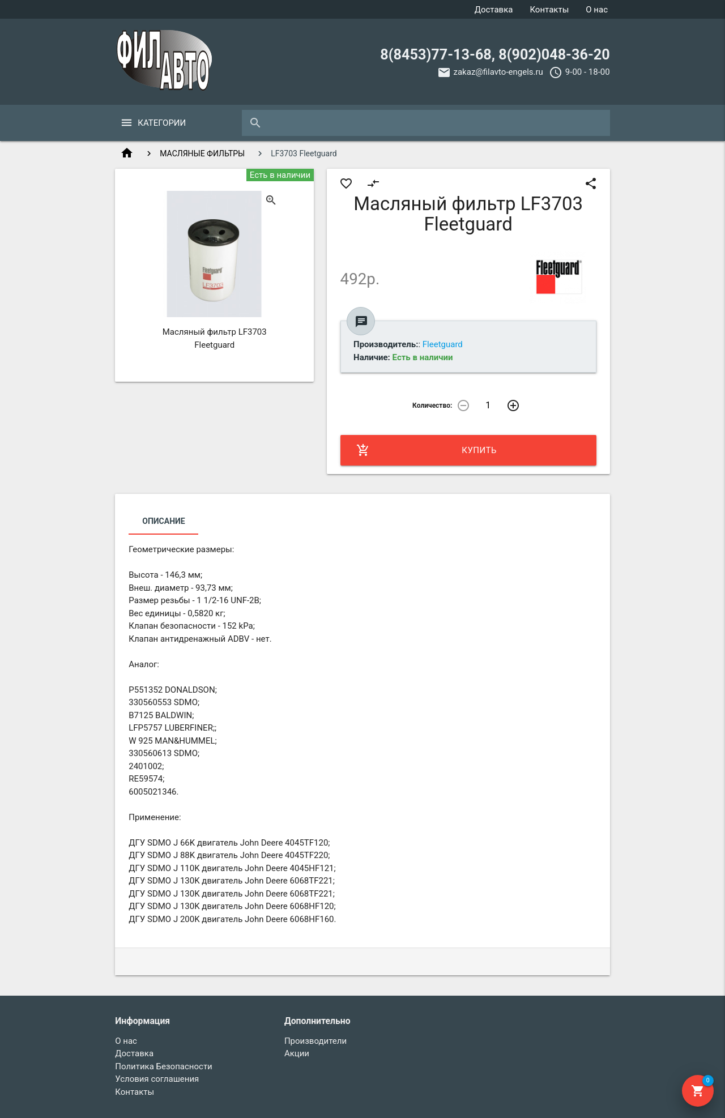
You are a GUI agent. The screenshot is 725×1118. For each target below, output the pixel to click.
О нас (597, 10)
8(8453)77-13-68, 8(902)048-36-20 (494, 54)
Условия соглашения (157, 1079)
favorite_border (346, 183)
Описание (163, 521)
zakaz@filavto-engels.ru (498, 72)
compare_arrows (373, 183)
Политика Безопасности (163, 1066)
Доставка (494, 10)
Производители (315, 1041)
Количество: (432, 405)
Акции (296, 1053)
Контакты (549, 10)
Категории (162, 123)
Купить (426, 450)
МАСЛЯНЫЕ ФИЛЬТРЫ (202, 153)
